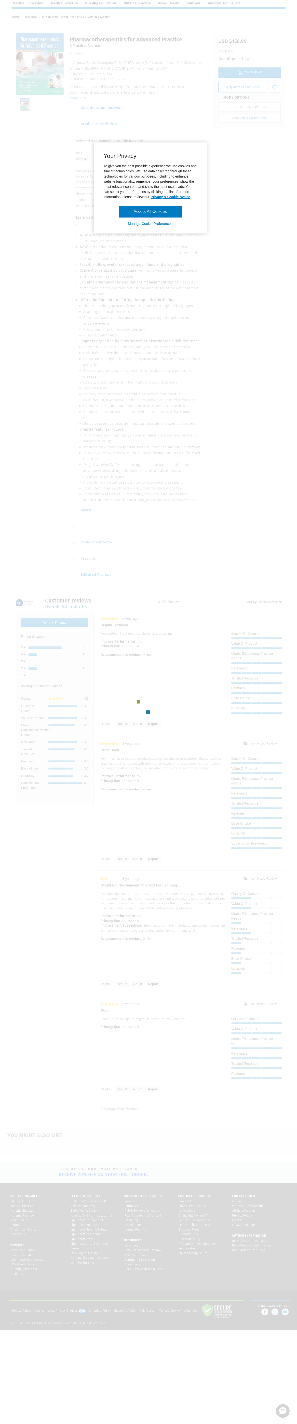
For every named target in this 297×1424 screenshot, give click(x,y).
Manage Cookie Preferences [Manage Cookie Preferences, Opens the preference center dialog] (150, 224)
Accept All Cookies (150, 211)
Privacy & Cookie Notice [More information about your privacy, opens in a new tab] (170, 197)
